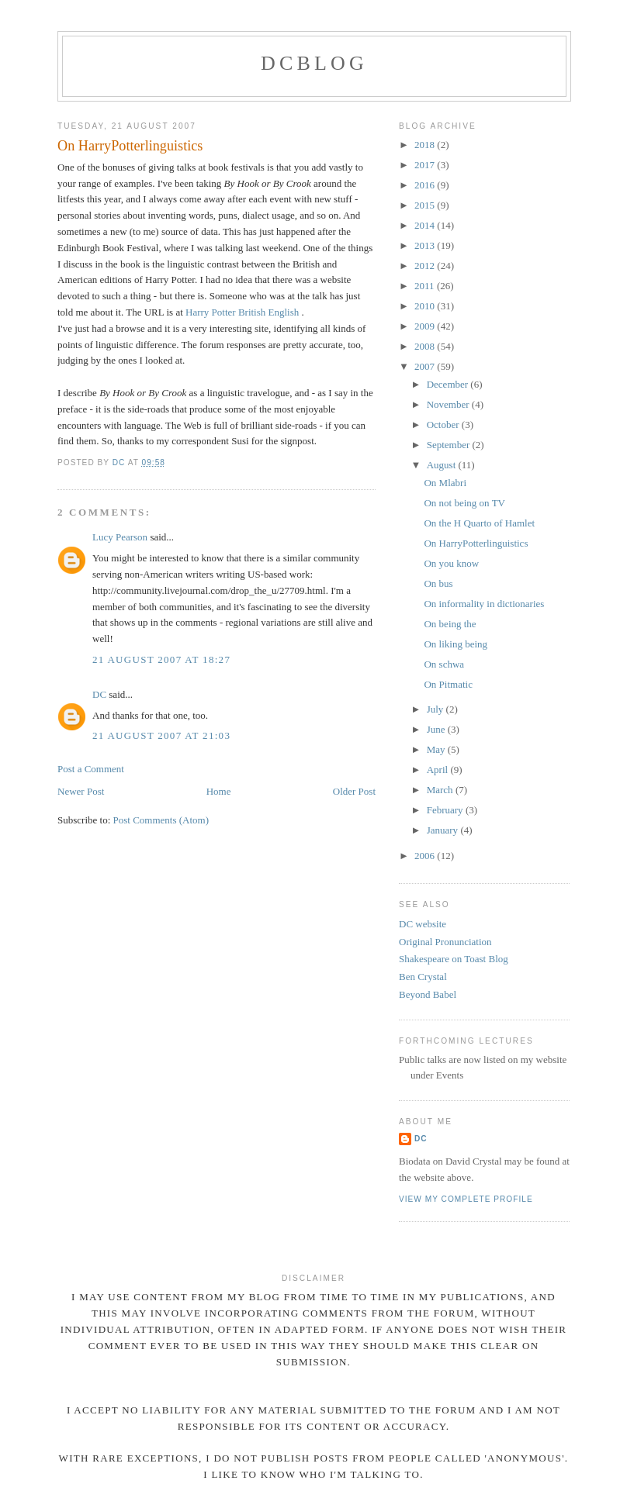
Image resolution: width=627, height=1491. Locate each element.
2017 (425, 165)
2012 (425, 265)
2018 (425, 144)
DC (99, 694)
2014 (425, 225)
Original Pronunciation (445, 941)
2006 (425, 855)
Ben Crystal (423, 976)
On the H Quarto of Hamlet (479, 523)
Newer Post (80, 791)
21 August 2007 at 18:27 (161, 659)
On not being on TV (464, 503)
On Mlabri (445, 482)
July (436, 709)
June (437, 729)
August (443, 465)
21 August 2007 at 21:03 (161, 735)
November (449, 404)
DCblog (314, 63)
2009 (425, 326)
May (437, 749)
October (444, 424)
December (449, 384)
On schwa (444, 664)
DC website (422, 924)
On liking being (455, 644)
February (446, 810)
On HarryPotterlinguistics (476, 543)
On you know (451, 563)
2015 (425, 205)
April (439, 769)
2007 (425, 366)
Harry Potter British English (243, 312)
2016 (425, 185)
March (441, 790)
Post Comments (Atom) (161, 820)
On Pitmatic (448, 684)
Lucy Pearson (119, 537)
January (444, 830)
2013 (425, 245)
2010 (425, 306)
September (450, 444)
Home (218, 791)
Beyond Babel (427, 994)
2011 (425, 286)
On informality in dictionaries (484, 603)
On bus (438, 583)
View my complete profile (466, 1199)
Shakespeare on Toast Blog (453, 959)
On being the (450, 624)
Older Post (354, 791)
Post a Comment (90, 769)
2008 (425, 346)
